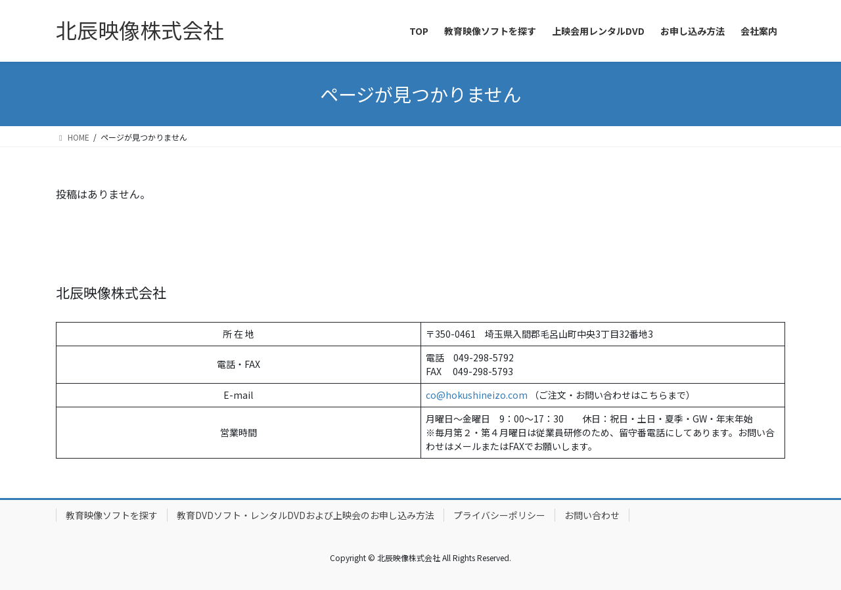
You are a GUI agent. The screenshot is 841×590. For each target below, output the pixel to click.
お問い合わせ (592, 515)
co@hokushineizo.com (477, 394)
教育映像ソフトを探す (112, 515)
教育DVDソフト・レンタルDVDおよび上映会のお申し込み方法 (305, 515)
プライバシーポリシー (499, 515)
